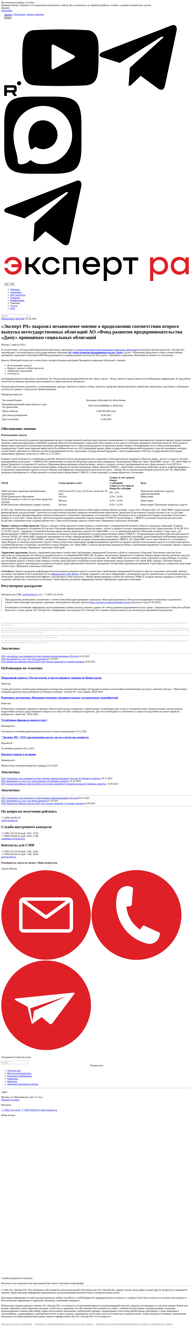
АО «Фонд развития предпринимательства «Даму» (96, 352)
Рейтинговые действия (12, 318)
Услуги (13, 305)
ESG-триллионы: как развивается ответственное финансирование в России (40, 656)
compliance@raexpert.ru (13, 838)
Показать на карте (10, 1099)
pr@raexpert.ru (30, 594)
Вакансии (12, 1081)
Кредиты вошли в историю (18, 754)
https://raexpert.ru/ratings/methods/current (110, 602)
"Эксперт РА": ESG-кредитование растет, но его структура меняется (45, 737)
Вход (7, 17)
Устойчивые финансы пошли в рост (24, 720)
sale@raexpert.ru (9, 820)
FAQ (12, 308)
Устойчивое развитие (89, 778)
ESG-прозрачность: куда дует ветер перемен (24, 659)
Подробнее (6, 10)
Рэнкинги (15, 297)
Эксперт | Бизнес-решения (30, 14)
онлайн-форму (76, 1283)
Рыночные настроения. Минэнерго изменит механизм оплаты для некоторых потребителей (59, 697)
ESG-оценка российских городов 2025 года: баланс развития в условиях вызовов (43, 661)
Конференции (17, 300)
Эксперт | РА (10, 14)
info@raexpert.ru (49, 1110)
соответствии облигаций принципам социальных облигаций (106, 349)
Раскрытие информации (19, 1076)
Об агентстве (14, 1070)
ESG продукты (17, 295)
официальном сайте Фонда (65, 574)
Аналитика (15, 292)
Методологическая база (19, 1073)
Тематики (15, 303)
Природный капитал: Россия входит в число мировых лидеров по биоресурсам (51, 677)
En (6, 284)
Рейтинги (15, 289)
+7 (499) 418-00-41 (30, 1110)
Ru (12, 284)
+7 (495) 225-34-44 (10, 1110)
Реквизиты (12, 1078)
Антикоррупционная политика (22, 1084)
